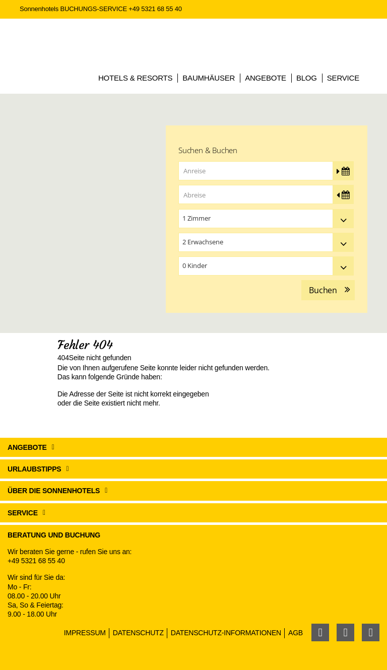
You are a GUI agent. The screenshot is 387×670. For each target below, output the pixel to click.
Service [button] (23, 513)
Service (343, 78)
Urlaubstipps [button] (34, 469)
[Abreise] (266, 194)
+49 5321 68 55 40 (154, 9)
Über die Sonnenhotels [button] (54, 491)
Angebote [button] (27, 447)
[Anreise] (266, 171)
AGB (295, 633)
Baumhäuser (208, 78)
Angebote (265, 78)
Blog (306, 78)
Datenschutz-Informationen (226, 633)
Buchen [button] (323, 290)
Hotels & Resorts (135, 78)
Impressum (85, 633)
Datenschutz (138, 633)
